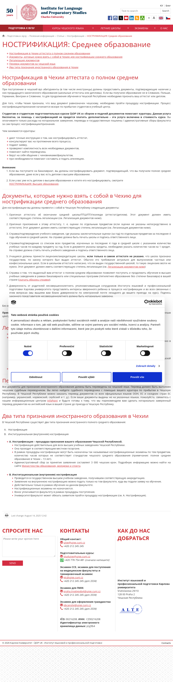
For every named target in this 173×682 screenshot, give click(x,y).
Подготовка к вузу (21, 28)
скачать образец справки (34, 279)
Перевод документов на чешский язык (32, 63)
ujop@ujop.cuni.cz (74, 542)
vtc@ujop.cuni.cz (73, 577)
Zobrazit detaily (145, 365)
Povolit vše (137, 377)
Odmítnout (35, 377)
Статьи (60, 35)
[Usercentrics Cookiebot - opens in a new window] (147, 302)
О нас (164, 28)
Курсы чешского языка (68, 28)
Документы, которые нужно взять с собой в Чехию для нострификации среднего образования (65, 56)
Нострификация (75, 35)
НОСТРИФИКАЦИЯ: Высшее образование (34, 184)
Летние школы (111, 28)
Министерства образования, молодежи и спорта (51, 466)
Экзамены (141, 28)
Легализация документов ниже (126, 266)
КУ (161, 5)
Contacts (166, 643)
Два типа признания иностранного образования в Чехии (43, 67)
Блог (168, 5)
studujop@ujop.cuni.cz (77, 556)
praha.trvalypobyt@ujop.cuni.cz (82, 591)
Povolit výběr (86, 377)
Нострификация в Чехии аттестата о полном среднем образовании (49, 53)
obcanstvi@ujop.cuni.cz (77, 605)
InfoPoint (52, 400)
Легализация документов (24, 60)
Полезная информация (41, 35)
